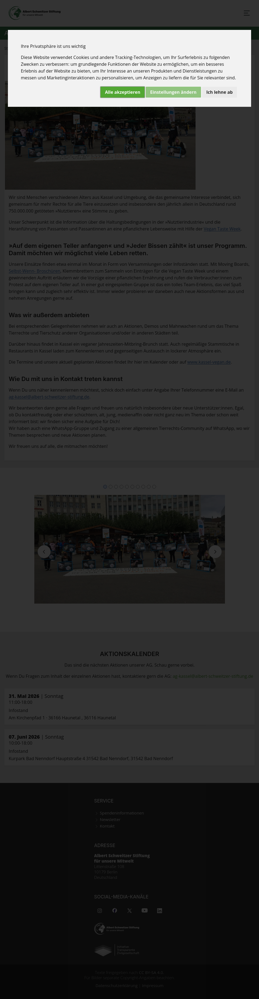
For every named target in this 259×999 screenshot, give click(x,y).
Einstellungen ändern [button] (173, 92)
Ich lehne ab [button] (219, 92)
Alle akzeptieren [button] (122, 92)
